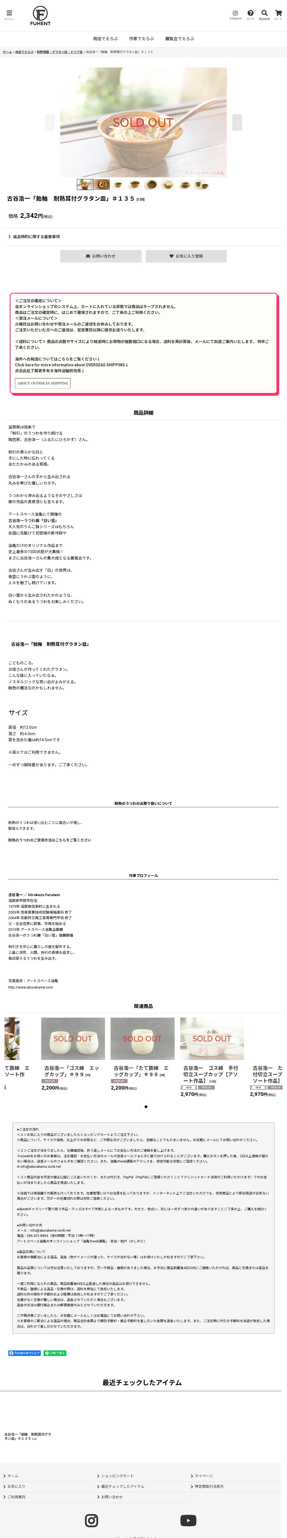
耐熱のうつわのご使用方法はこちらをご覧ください (49, 840)
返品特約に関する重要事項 (34, 237)
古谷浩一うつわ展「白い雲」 (33, 520)
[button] (9, 15)
